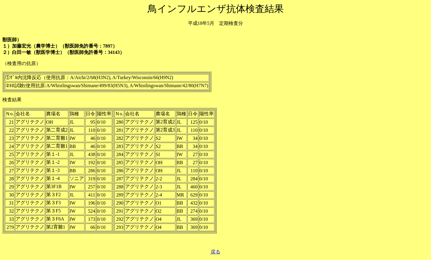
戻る (215, 251)
